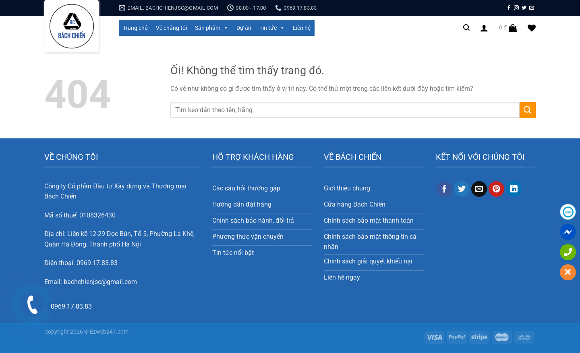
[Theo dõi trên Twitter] (524, 8)
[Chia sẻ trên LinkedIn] (514, 189)
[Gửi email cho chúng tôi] (531, 8)
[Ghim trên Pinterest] (496, 189)
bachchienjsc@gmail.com (100, 282)
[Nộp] (528, 110)
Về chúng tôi (171, 28)
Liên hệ (302, 28)
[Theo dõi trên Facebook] (508, 8)
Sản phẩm (211, 28)
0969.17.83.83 (97, 263)
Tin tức (272, 28)
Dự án (243, 28)
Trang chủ (135, 28)
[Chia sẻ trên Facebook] (444, 189)
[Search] (466, 28)
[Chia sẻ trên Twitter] (462, 189)
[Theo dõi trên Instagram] (516, 8)
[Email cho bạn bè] (479, 189)
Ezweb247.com (109, 331)
